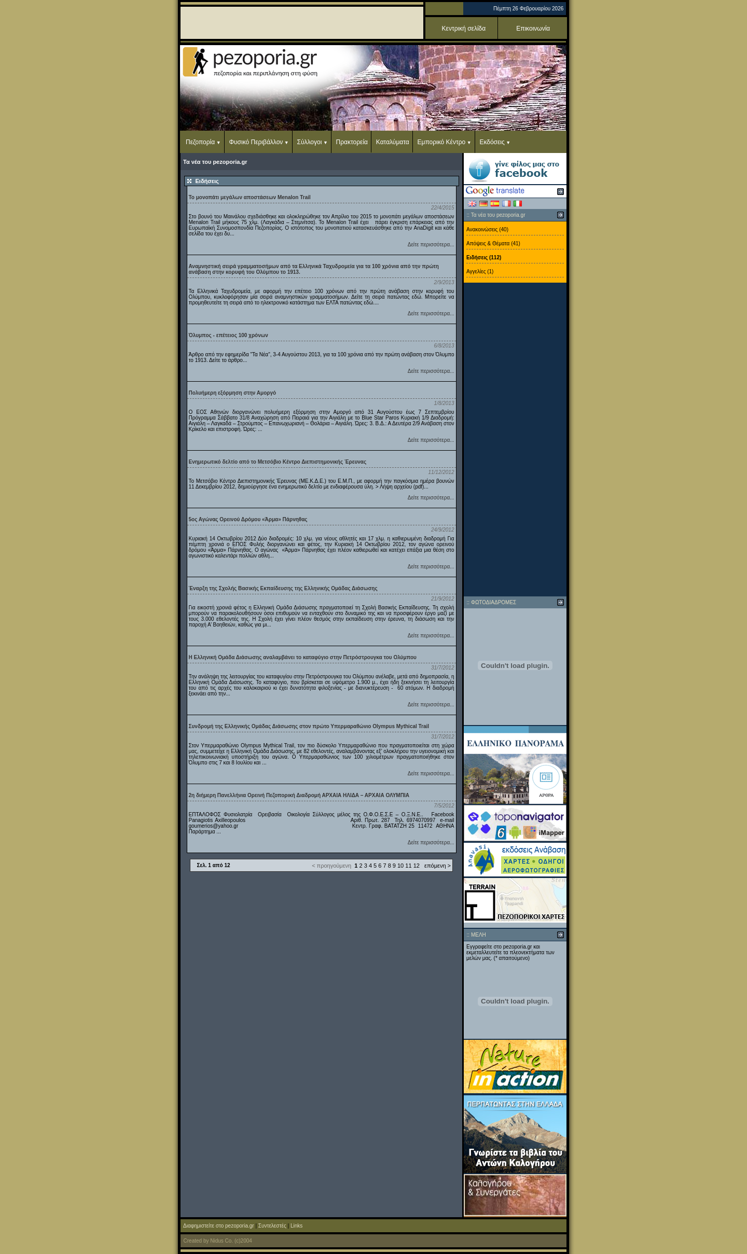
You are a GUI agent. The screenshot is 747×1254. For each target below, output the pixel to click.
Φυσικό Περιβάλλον (256, 142)
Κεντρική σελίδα (464, 28)
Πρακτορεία (352, 142)
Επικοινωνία (533, 28)
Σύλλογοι (309, 142)
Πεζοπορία (200, 142)
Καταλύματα (392, 142)
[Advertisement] (515, 439)
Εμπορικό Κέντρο (442, 142)
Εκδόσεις (491, 142)
